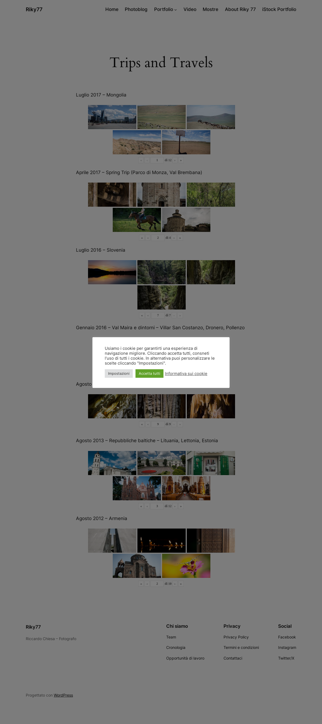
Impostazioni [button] (118, 373)
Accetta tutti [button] (149, 373)
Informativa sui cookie (186, 373)
